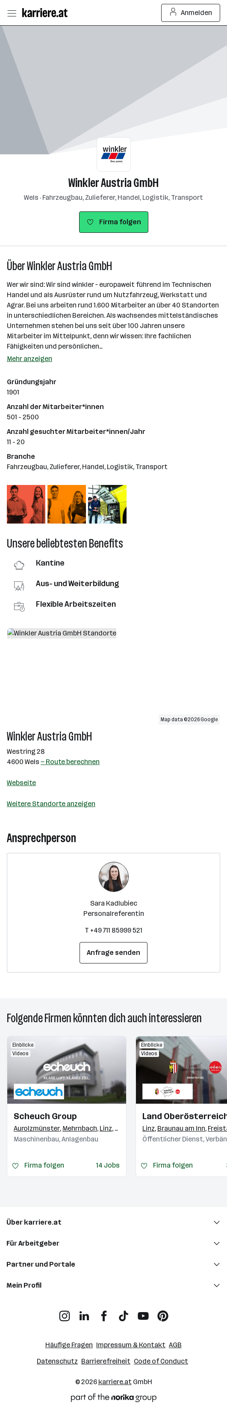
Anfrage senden (113, 952)
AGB (175, 1345)
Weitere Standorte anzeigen (51, 804)
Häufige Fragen (69, 1345)
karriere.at (115, 1382)
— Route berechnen (70, 762)
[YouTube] (143, 1313)
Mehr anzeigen (29, 359)
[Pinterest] (163, 1313)
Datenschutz (57, 1361)
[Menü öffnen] (11, 13)
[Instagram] (64, 1313)
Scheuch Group (45, 1116)
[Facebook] (104, 1313)
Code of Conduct (161, 1361)
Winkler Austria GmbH (113, 183)
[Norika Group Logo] (113, 1399)
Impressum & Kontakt (130, 1345)
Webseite (21, 783)
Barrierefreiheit (105, 1361)
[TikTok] (123, 1313)
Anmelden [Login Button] (191, 13)
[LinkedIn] (84, 1313)
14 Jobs (108, 1165)
